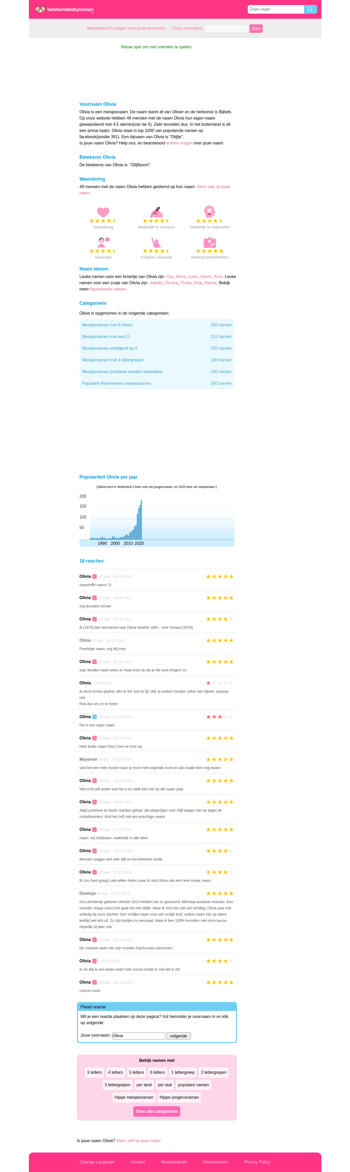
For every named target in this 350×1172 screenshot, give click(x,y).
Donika (171, 283)
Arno (218, 276)
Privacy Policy (257, 1162)
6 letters (157, 1072)
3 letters (94, 1072)
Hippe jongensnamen (179, 1097)
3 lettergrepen (117, 1085)
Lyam (193, 276)
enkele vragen (179, 143)
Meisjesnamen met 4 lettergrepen (157, 360)
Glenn (205, 276)
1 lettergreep (183, 1072)
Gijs (170, 276)
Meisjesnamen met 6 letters (157, 325)
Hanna (210, 283)
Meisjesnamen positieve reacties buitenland (157, 372)
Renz (180, 276)
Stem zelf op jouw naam (138, 1140)
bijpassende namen (108, 289)
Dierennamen (215, 1162)
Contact (138, 1162)
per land (144, 1085)
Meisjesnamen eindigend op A (157, 348)
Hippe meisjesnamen (134, 1097)
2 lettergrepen (213, 1072)
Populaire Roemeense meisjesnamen (157, 383)
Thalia (186, 283)
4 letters (115, 1072)
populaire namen (193, 1085)
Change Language (97, 1162)
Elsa (198, 283)
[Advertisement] (49, 115)
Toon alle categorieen (156, 1111)
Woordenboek (174, 1162)
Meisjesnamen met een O (157, 337)
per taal (165, 1085)
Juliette (156, 283)
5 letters (136, 1072)
